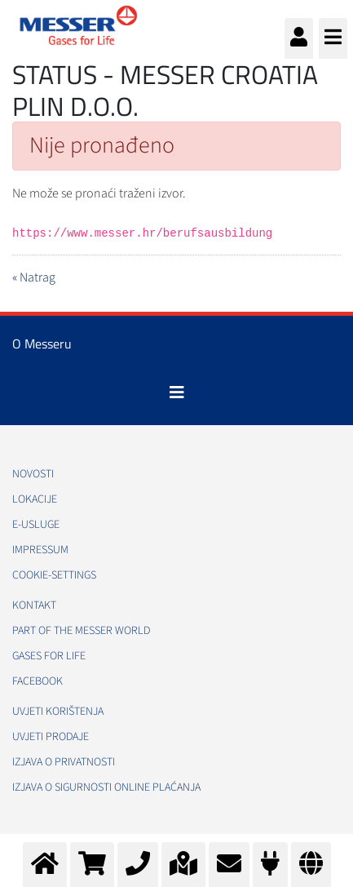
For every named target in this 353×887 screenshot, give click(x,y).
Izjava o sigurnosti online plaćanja (106, 787)
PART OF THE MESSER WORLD (81, 631)
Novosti (33, 474)
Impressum (40, 550)
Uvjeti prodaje (50, 737)
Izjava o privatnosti (63, 762)
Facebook (37, 681)
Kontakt (34, 605)
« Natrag (33, 277)
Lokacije (34, 499)
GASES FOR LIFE (49, 656)
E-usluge (36, 525)
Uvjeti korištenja (58, 711)
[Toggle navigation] (177, 392)
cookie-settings (54, 575)
